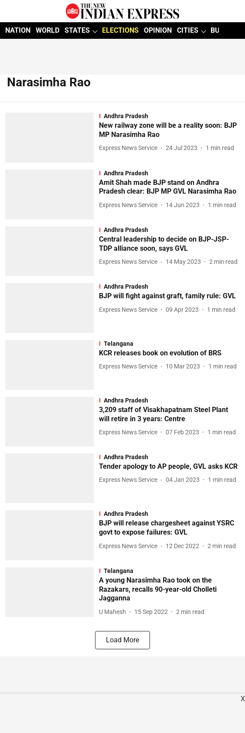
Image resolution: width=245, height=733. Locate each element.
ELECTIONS (120, 30)
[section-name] (169, 116)
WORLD (47, 30)
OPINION (158, 30)
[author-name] (130, 148)
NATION (18, 30)
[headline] (169, 130)
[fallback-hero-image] (52, 137)
